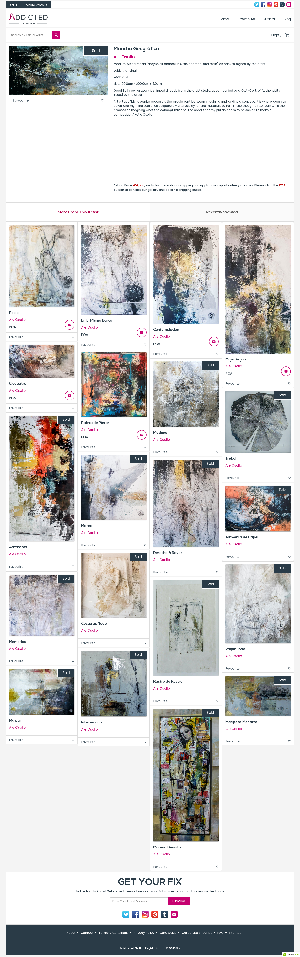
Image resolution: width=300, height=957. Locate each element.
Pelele (14, 313)
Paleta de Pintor (95, 423)
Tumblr (282, 4)
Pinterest (276, 4)
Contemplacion (166, 330)
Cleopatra (18, 384)
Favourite (58, 100)
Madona (160, 433)
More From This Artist (78, 212)
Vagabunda (235, 649)
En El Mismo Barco (96, 321)
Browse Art (246, 19)
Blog (287, 19)
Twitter (256, 4)
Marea (87, 526)
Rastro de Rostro (168, 682)
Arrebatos (18, 547)
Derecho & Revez (167, 553)
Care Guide (168, 933)
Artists (269, 19)
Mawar (15, 720)
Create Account (36, 5)
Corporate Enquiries (197, 933)
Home (224, 19)
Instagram (269, 4)
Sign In (14, 5)
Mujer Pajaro (236, 359)
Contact (288, 4)
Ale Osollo (124, 57)
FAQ (220, 933)
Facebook (263, 4)
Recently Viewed (222, 212)
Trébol (230, 458)
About (71, 933)
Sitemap (235, 933)
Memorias (17, 642)
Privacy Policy (144, 933)
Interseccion (91, 722)
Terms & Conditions (113, 933)
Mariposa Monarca (241, 722)
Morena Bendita (167, 847)
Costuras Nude (94, 624)
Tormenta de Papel (241, 537)
